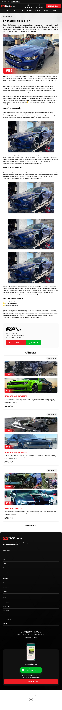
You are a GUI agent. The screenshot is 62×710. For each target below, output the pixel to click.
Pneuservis (6, 610)
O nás (7, 11)
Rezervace (38, 11)
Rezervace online (53, 6)
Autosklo (5, 615)
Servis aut (15, 2)
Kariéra (55, 11)
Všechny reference (31, 526)
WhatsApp (33, 343)
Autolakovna (6, 606)
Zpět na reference (7, 16)
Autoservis (6, 602)
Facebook (5, 591)
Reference (29, 11)
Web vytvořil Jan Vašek (31, 637)
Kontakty (46, 11)
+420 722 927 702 (16, 343)
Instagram (6, 587)
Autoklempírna (7, 619)
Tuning (5, 623)
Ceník (22, 11)
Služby (14, 11)
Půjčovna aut (6, 2)
